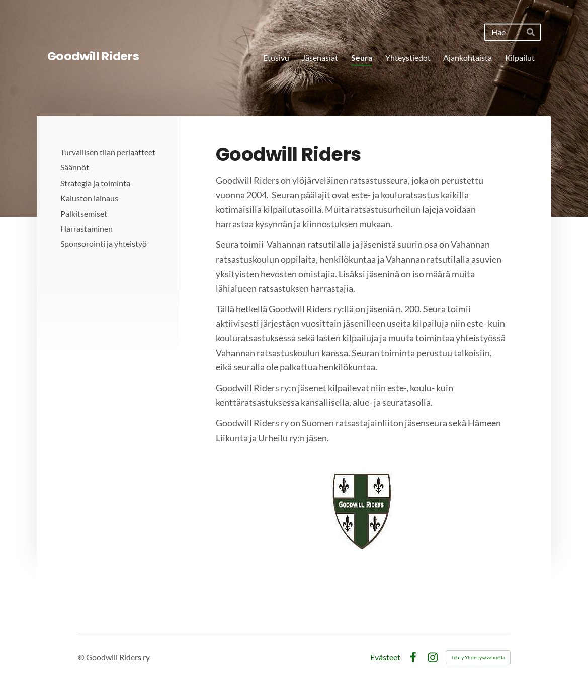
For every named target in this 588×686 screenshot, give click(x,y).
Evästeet (385, 657)
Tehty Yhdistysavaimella (478, 657)
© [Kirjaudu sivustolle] (82, 657)
